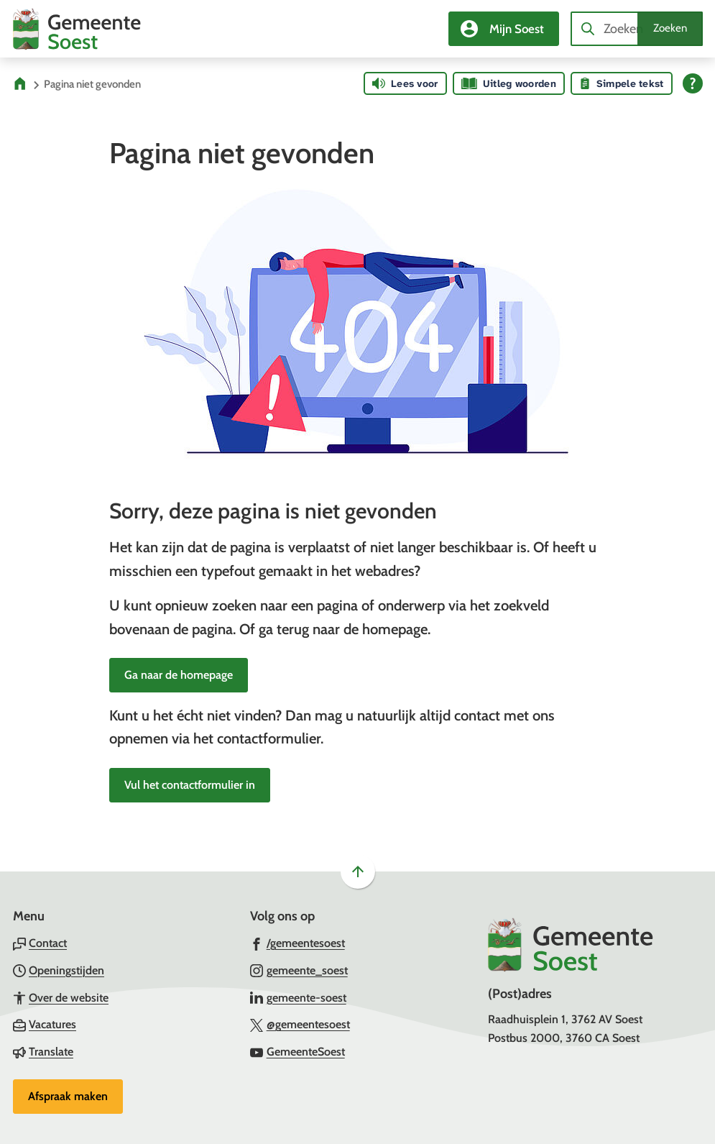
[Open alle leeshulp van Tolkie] (693, 83)
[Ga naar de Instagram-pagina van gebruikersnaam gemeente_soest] (299, 970)
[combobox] (637, 29)
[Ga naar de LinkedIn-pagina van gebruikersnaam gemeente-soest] (298, 997)
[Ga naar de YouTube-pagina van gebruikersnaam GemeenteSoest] (297, 1051)
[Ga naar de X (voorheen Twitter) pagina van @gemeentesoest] (300, 1024)
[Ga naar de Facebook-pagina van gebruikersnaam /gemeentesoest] (297, 943)
